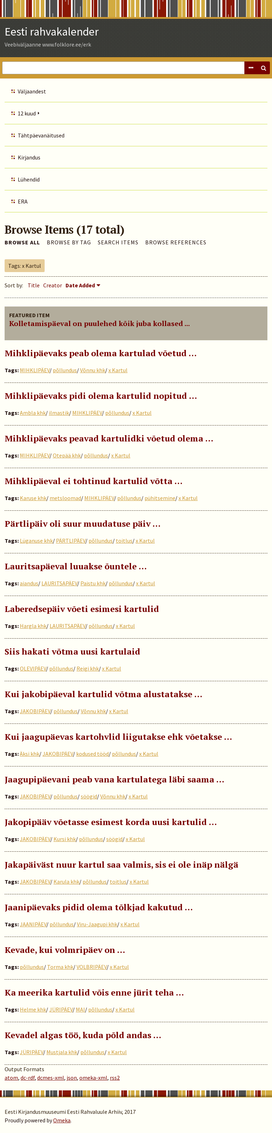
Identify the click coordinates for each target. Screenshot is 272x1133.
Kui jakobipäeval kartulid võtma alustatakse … (103, 694)
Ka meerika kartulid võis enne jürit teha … (94, 992)
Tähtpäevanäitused (41, 135)
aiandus (29, 583)
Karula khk (66, 881)
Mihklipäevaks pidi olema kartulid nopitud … (101, 395)
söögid (89, 796)
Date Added (80, 285)
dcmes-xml (50, 1077)
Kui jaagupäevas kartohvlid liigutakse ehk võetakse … (118, 736)
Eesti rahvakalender (52, 32)
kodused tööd (92, 753)
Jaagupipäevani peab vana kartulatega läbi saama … (114, 779)
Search (263, 67)
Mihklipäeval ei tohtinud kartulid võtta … (93, 481)
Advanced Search (250, 67)
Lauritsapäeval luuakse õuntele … (76, 566)
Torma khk (60, 966)
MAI (80, 1009)
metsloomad (65, 498)
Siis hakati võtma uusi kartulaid (72, 651)
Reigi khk (87, 668)
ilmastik (59, 412)
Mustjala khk (61, 1052)
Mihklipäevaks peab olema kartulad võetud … (101, 353)
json (72, 1077)
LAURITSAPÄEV (59, 583)
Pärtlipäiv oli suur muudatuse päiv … (82, 523)
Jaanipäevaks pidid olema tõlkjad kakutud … (99, 907)
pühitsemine (159, 498)
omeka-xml (93, 1077)
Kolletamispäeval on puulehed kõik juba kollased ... (99, 323)
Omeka (61, 1120)
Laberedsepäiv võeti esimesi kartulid (82, 608)
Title (34, 285)
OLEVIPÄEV (33, 668)
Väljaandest (32, 91)
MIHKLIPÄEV (35, 370)
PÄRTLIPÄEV (70, 540)
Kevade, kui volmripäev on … (65, 949)
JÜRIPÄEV (61, 1009)
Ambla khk (33, 412)
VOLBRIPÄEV (91, 966)
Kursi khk (64, 838)
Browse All (22, 242)
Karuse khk (33, 498)
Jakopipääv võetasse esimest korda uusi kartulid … (111, 822)
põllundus (65, 370)
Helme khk (33, 1009)
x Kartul (118, 370)
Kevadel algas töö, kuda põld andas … (83, 1035)
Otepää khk (67, 455)
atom (11, 1077)
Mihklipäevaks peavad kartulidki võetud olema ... (109, 438)
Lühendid (29, 179)
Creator (52, 285)
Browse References (175, 242)
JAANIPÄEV (33, 924)
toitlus (124, 540)
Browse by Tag (69, 242)
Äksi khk (29, 753)
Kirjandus (29, 157)
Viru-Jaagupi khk (97, 924)
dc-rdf (28, 1077)
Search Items (118, 242)
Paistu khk (93, 583)
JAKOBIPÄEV (35, 711)
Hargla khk (33, 625)
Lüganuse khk (36, 540)
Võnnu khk (92, 370)
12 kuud (27, 113)
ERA (23, 201)
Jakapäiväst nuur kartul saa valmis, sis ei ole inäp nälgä (121, 864)
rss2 (115, 1077)
